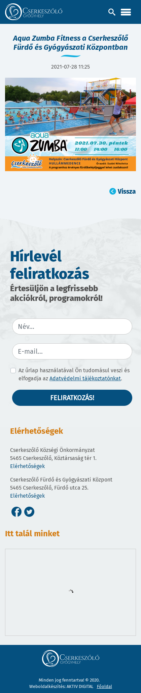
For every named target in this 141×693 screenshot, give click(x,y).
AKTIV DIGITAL (80, 686)
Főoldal (104, 686)
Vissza (127, 191)
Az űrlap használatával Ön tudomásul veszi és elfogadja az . (74, 374)
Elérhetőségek (27, 466)
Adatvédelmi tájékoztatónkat (85, 378)
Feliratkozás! (72, 398)
